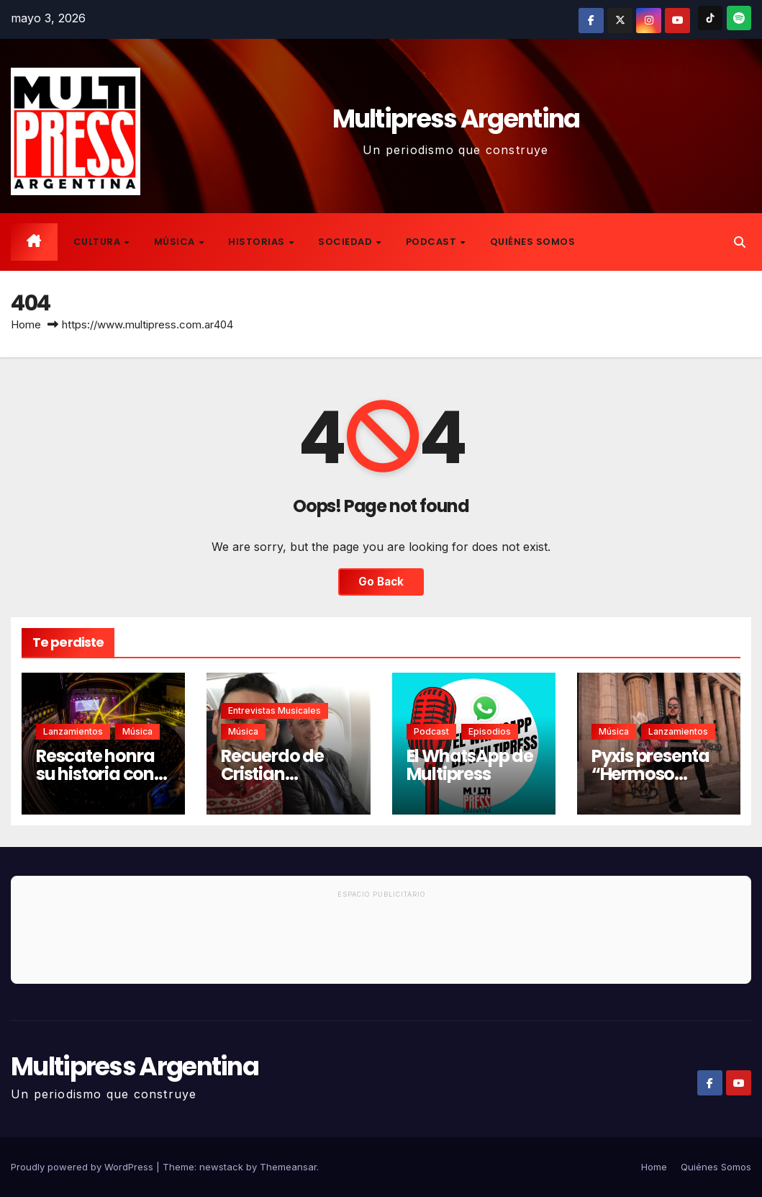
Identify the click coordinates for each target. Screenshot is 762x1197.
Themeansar (288, 1167)
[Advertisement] (381, 943)
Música (176, 241)
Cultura (98, 241)
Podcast (432, 241)
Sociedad (346, 241)
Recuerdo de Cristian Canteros (272, 774)
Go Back (381, 581)
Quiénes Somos (533, 241)
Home (26, 324)
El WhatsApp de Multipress (470, 765)
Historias (257, 241)
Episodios (489, 731)
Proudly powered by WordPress (83, 1167)
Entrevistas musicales (274, 710)
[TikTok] (710, 18)
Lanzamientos (73, 731)
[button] (739, 242)
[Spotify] (739, 18)
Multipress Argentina (456, 118)
